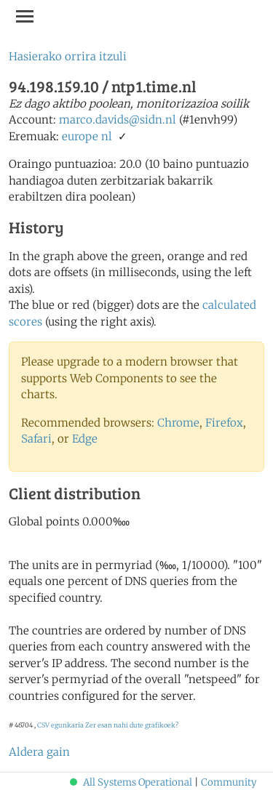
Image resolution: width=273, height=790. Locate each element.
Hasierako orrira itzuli (68, 56)
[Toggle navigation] (25, 16)
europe (80, 136)
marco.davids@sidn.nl (117, 119)
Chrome (178, 423)
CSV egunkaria (60, 725)
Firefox (224, 423)
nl (106, 136)
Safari (36, 439)
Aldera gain (39, 752)
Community (229, 782)
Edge (85, 439)
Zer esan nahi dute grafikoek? (131, 725)
